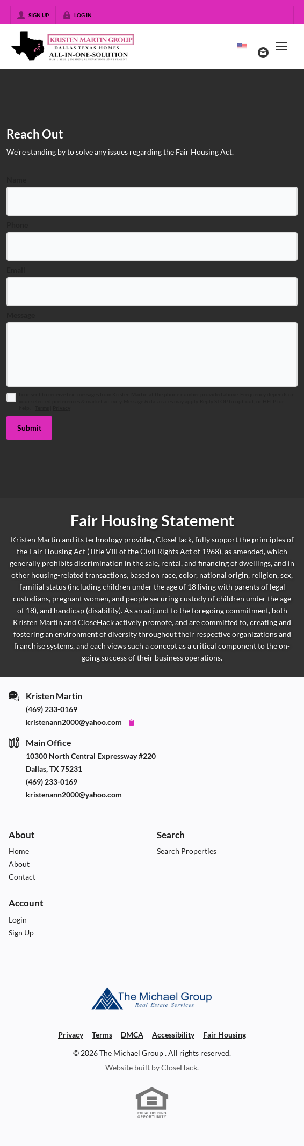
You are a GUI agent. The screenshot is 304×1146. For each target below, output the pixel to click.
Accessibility (173, 1034)
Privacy (61, 408)
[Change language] (242, 46)
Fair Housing (224, 1034)
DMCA (132, 1034)
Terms (42, 408)
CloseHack (179, 1067)
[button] (29, 428)
